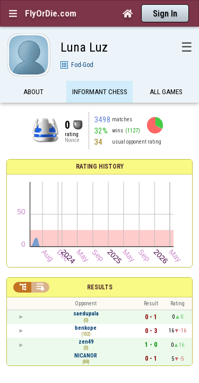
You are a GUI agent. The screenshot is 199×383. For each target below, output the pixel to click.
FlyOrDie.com (50, 13)
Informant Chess (99, 76)
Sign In (165, 14)
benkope (86, 216)
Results (100, 176)
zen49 (86, 230)
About (33, 76)
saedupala (86, 202)
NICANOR (85, 243)
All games (166, 76)
